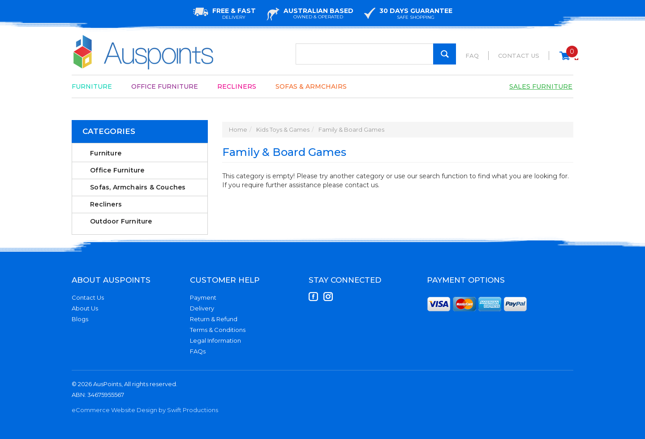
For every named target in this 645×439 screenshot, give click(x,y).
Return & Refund (213, 319)
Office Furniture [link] (117, 170)
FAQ (472, 55)
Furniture (92, 86)
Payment (203, 297)
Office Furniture (164, 86)
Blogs (80, 319)
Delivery (202, 308)
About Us (85, 308)
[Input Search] (376, 54)
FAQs (198, 351)
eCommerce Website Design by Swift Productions (145, 409)
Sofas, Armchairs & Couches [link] (137, 187)
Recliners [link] (106, 204)
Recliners (236, 86)
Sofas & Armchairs (311, 86)
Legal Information (215, 340)
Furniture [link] (105, 153)
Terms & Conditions (217, 329)
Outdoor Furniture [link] (121, 221)
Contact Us (518, 55)
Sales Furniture (540, 86)
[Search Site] (444, 54)
